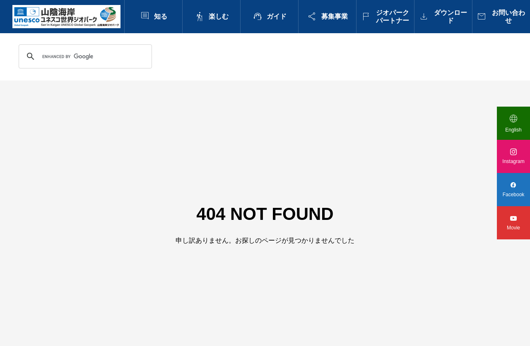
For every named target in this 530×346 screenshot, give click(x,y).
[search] (84, 56)
